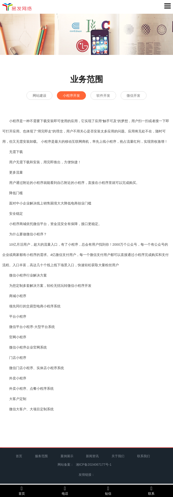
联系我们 (143, 457)
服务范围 (41, 457)
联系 (151, 490)
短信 (108, 490)
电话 (64, 490)
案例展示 (67, 457)
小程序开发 (69, 96)
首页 (19, 457)
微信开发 (139, 96)
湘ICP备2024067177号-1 (94, 465)
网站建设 (33, 96)
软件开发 (105, 96)
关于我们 (118, 457)
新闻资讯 (92, 457)
